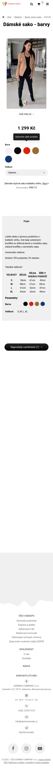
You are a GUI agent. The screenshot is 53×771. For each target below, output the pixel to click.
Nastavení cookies (16, 762)
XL (26, 311)
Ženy (9, 17)
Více (45, 183)
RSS (5, 762)
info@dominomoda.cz (26, 721)
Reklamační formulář (26, 633)
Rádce (26, 666)
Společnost (26, 649)
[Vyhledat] (31, 4)
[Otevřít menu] (47, 4)
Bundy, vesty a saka (33, 17)
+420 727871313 (26, 710)
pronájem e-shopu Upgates (37, 762)
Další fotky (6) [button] (26, 114)
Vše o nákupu (26, 615)
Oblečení (18, 17)
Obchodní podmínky (27, 620)
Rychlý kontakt (26, 732)
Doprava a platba (26, 625)
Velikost (8, 167)
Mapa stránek (44, 759)
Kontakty (26, 658)
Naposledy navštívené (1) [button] (26, 347)
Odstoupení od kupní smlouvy (26, 637)
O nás (26, 654)
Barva (7, 145)
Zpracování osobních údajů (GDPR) (26, 641)
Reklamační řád (26, 629)
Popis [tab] (26, 221)
